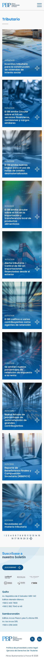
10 (25, 535)
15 (39, 535)
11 (27, 535)
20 (24, 538)
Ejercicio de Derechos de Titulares (22, 650)
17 (15, 538)
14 (36, 535)
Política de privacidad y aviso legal (22, 647)
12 (30, 535)
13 (33, 535)
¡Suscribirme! (13, 567)
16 (12, 538)
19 (21, 538)
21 (27, 538)
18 (18, 538)
